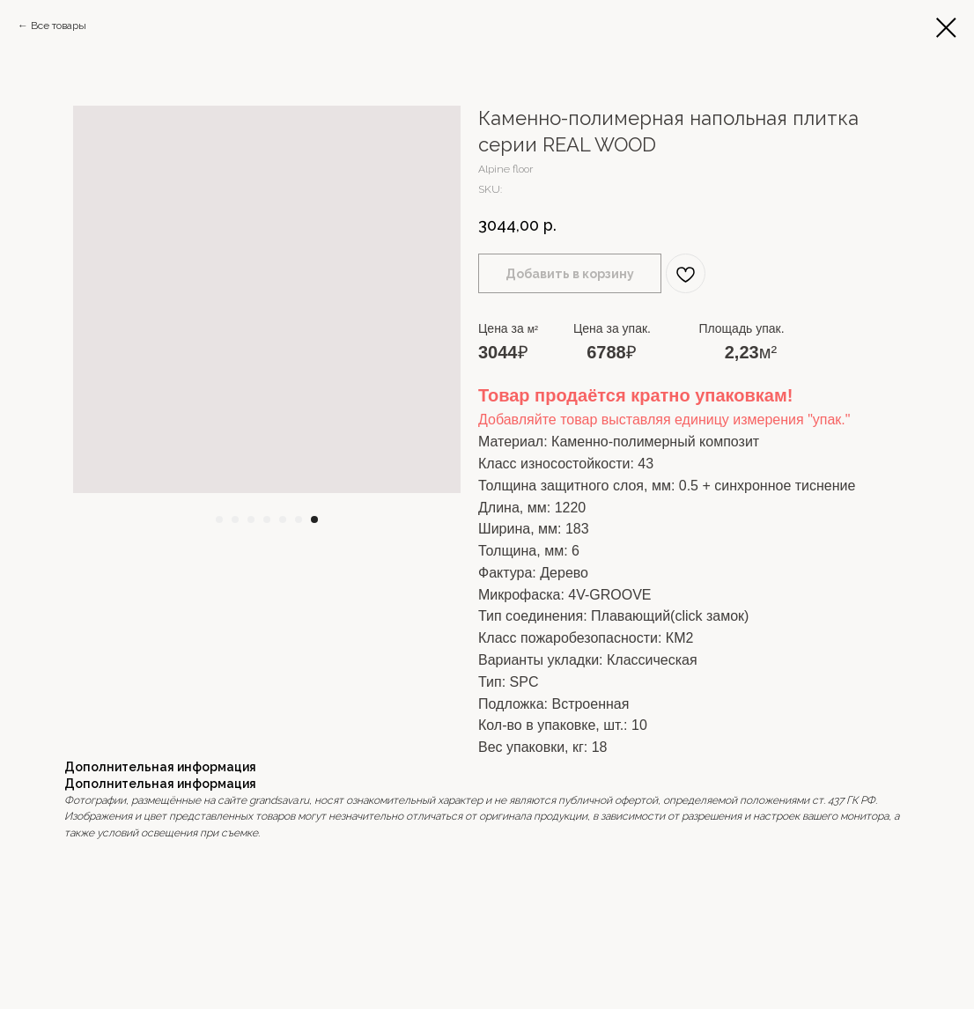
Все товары (58, 25)
